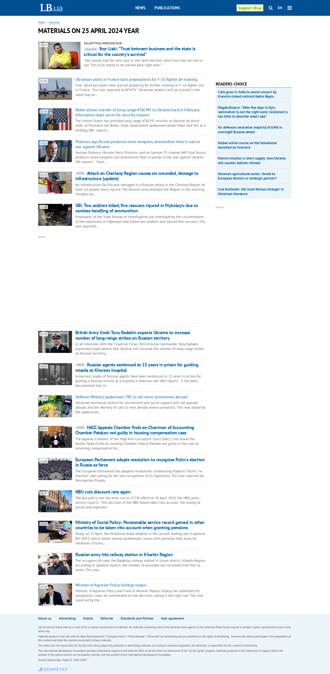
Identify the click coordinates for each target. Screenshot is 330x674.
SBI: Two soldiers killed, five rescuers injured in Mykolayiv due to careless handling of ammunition (136, 208)
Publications (167, 7)
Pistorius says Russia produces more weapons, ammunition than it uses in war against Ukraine (137, 144)
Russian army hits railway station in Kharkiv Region (124, 554)
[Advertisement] (99, 281)
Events (88, 618)
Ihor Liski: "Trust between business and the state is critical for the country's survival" (139, 51)
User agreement (172, 618)
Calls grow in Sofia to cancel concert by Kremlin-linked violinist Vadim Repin (247, 94)
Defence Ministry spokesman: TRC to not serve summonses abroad (131, 397)
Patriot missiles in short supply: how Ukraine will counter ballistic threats (252, 160)
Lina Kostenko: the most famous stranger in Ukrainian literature (251, 191)
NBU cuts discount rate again (103, 492)
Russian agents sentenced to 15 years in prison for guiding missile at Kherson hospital (136, 367)
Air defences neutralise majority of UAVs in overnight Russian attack (250, 129)
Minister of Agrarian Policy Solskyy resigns (110, 585)
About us (44, 618)
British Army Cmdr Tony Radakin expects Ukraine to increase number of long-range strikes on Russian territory (132, 335)
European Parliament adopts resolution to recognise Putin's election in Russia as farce (140, 462)
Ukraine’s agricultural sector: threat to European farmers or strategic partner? (247, 176)
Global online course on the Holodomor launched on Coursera (247, 145)
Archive (54, 22)
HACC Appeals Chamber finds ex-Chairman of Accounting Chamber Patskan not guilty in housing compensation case (134, 430)
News (140, 7)
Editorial (107, 618)
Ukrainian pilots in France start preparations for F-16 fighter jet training (136, 79)
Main (41, 22)
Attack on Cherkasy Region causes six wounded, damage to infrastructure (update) (136, 175)
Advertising (67, 618)
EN (280, 7)
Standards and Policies (137, 618)
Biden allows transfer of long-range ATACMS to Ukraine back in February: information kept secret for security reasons (137, 112)
